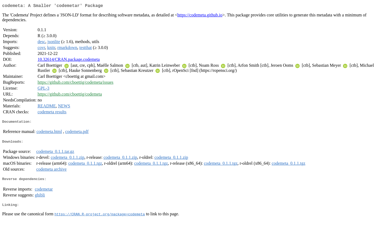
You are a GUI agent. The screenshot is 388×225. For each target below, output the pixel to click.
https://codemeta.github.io (199, 16)
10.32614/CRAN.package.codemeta (68, 60)
